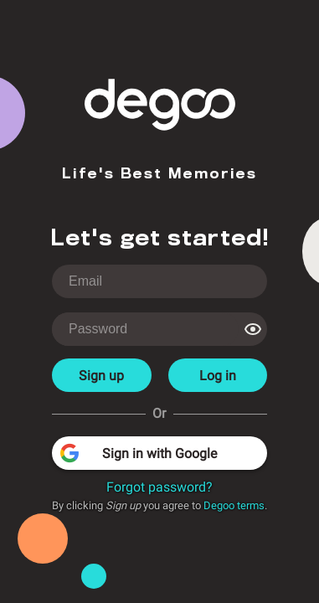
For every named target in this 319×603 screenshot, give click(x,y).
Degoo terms (234, 505)
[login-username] (159, 281)
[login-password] (145, 329)
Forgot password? (159, 487)
